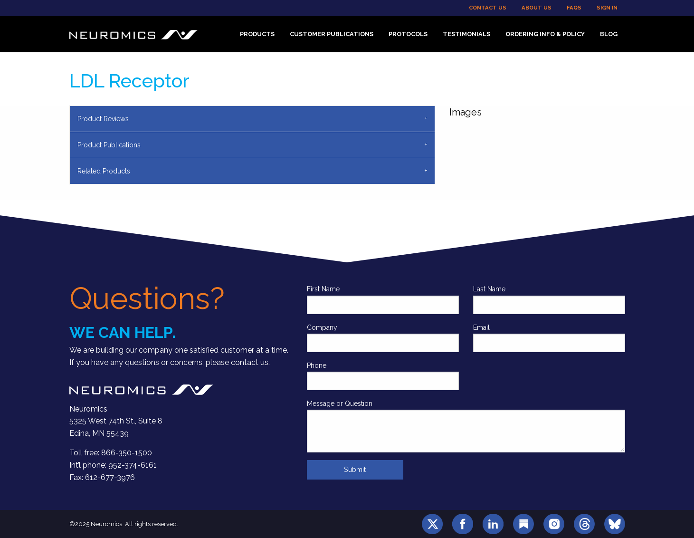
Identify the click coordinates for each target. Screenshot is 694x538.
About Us (536, 7)
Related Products (103, 171)
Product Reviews (103, 119)
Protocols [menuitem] (408, 34)
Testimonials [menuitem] (466, 34)
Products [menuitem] (257, 34)
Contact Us (487, 7)
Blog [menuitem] (609, 34)
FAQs (574, 7)
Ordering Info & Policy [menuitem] (545, 34)
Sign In (607, 7)
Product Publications (109, 145)
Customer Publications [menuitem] (331, 34)
